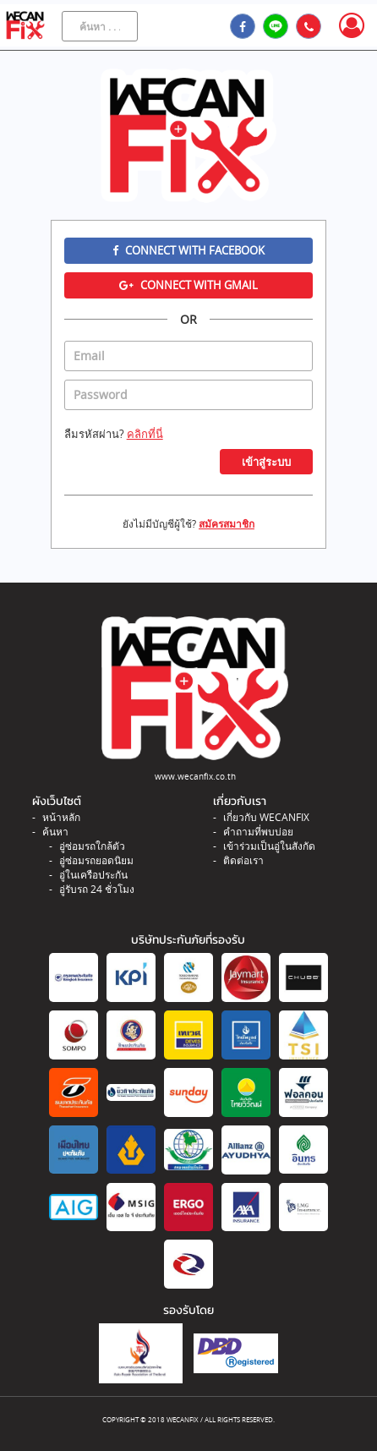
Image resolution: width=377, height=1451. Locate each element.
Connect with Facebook (188, 250)
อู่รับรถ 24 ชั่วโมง (96, 889)
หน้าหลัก (61, 817)
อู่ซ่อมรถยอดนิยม (96, 860)
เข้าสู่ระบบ (266, 461)
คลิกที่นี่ (145, 433)
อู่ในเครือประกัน (93, 875)
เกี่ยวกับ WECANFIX (266, 817)
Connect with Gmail (188, 285)
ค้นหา (55, 831)
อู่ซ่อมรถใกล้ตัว (92, 846)
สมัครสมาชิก (226, 524)
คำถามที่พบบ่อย (258, 831)
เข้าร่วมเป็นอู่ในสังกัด (269, 846)
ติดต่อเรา (243, 860)
